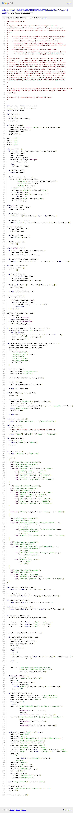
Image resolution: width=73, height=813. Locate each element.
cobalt (5, 10)
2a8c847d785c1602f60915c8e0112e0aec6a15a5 (37, 10)
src (62, 10)
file (44, 18)
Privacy (18, 810)
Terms (24, 810)
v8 (67, 10)
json (69, 810)
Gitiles (12, 810)
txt (64, 810)
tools (4, 13)
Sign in (69, 3)
